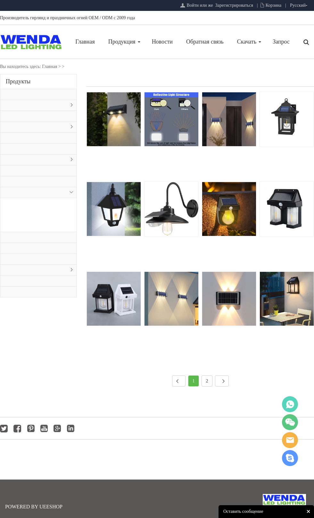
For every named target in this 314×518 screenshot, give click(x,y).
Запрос (281, 41)
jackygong (290, 440)
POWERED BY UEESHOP (33, 506)
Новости (162, 41)
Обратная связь (205, 41)
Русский (298, 5)
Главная (85, 41)
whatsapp (290, 404)
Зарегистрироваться (234, 5)
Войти (193, 5)
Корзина (274, 5)
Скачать (246, 41)
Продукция (122, 41)
